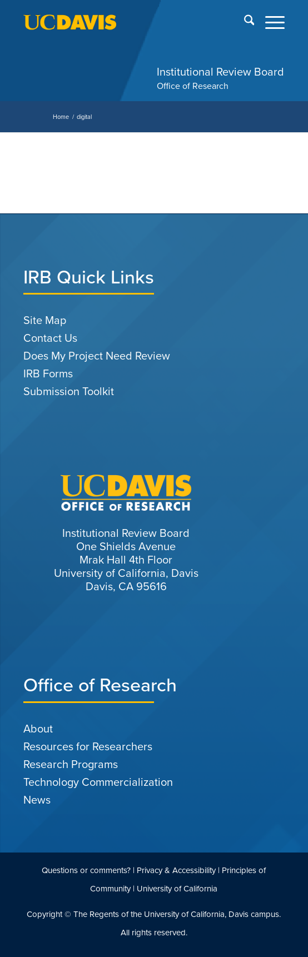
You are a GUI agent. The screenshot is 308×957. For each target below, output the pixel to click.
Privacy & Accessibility (176, 870)
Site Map (44, 320)
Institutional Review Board (220, 71)
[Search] (244, 22)
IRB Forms (48, 373)
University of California (177, 889)
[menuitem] (244, 22)
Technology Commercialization (98, 782)
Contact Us (50, 338)
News (37, 799)
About (38, 728)
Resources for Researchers (87, 746)
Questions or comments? (86, 870)
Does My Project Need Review (96, 355)
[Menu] (269, 22)
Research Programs (70, 764)
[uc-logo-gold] (128, 22)
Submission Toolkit (68, 391)
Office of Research (192, 85)
